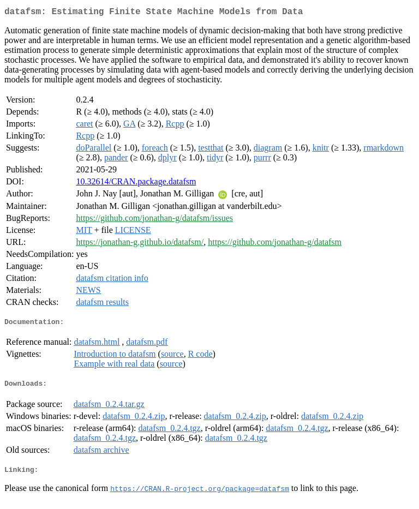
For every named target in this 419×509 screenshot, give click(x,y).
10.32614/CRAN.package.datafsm (136, 183)
